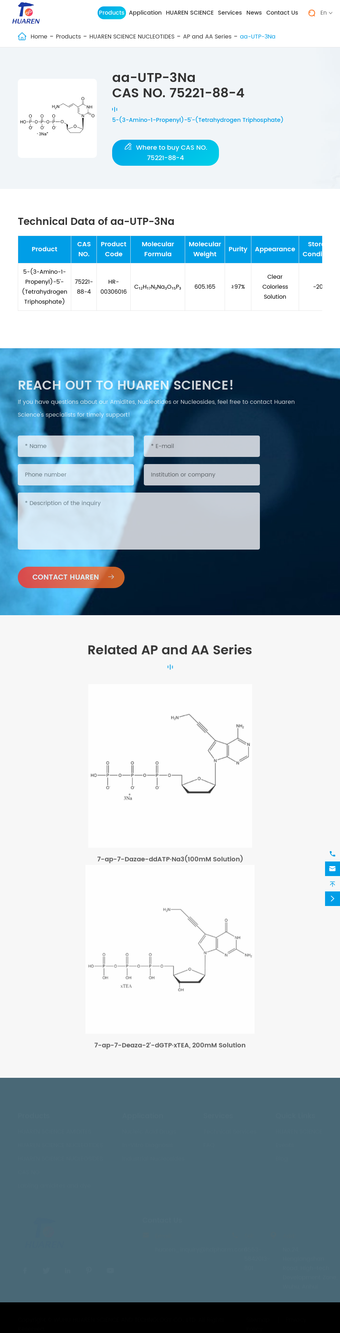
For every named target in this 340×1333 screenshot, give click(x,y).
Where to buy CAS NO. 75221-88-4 (166, 152)
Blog (282, 1157)
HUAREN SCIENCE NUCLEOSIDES (60, 1157)
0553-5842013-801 (257, 1257)
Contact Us (282, 12)
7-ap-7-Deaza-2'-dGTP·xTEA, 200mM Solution (170, 1049)
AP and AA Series (207, 36)
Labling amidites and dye (54, 1184)
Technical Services (229, 1129)
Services (230, 12)
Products (112, 12)
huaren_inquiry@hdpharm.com (201, 1247)
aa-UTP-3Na (258, 36)
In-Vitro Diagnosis (147, 1143)
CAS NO (29, 1170)
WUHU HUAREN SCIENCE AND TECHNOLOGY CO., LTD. (125, 1318)
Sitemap (258, 1318)
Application (145, 12)
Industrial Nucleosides (153, 1157)
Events (285, 1143)
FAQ (209, 1143)
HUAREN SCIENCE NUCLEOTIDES (131, 36)
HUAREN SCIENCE (190, 12)
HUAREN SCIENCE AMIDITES (54, 1129)
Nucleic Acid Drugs (149, 1129)
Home (39, 36)
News (254, 12)
